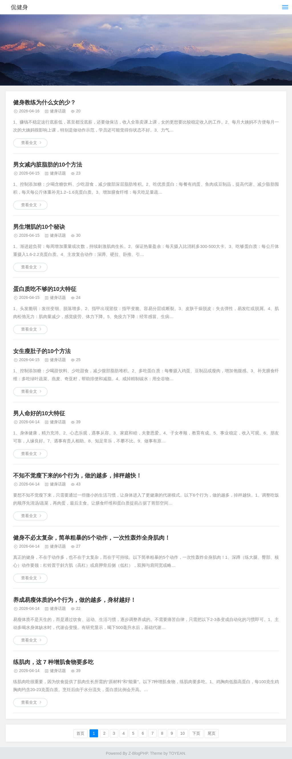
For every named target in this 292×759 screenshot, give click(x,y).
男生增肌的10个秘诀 (39, 227)
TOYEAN (177, 753)
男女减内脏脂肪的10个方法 (47, 164)
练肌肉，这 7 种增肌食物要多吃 (53, 662)
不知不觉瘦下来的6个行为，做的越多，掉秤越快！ (77, 475)
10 (182, 733)
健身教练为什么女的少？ (44, 102)
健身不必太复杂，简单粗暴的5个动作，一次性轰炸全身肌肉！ (91, 538)
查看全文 (29, 142)
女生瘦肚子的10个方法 (42, 351)
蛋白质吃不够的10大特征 (44, 289)
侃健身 (19, 7)
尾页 (212, 733)
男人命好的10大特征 (39, 413)
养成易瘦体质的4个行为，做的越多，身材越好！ (74, 600)
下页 (196, 733)
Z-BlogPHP (138, 753)
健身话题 (58, 111)
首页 (80, 733)
